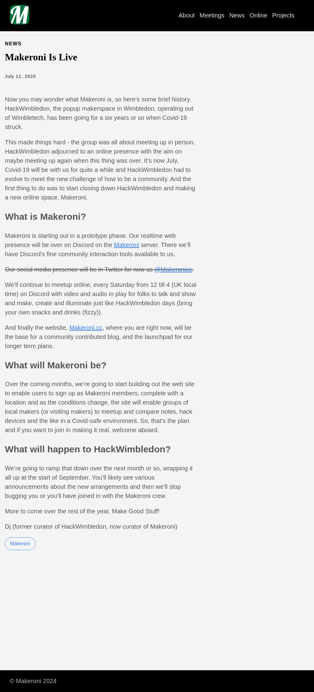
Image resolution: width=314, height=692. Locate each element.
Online (258, 15)
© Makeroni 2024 (33, 681)
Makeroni (126, 244)
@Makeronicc (173, 269)
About (187, 15)
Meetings (212, 15)
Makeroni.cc (85, 327)
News (237, 15)
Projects (283, 15)
